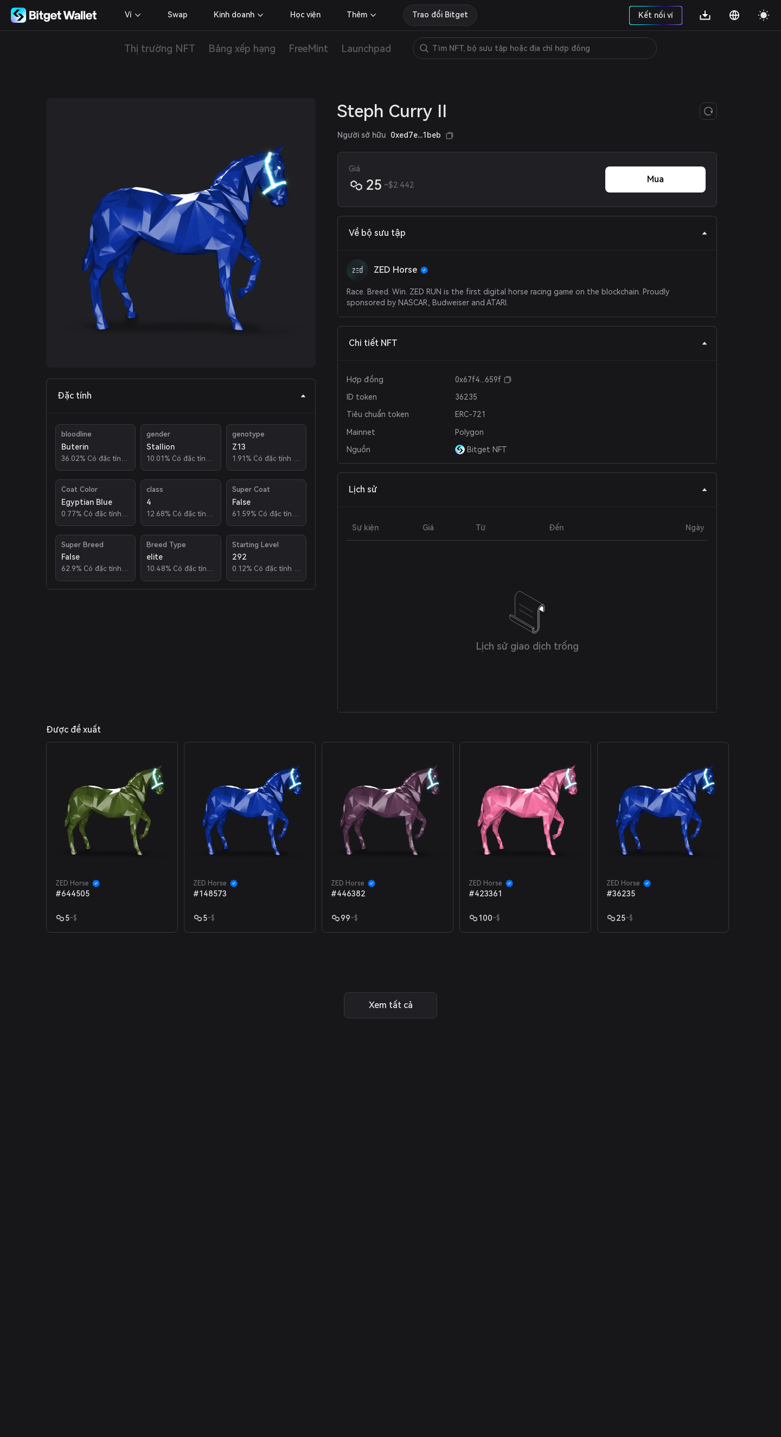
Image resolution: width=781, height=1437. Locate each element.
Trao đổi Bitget (440, 14)
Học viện (305, 14)
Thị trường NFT (159, 48)
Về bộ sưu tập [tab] (528, 233)
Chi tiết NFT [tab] (528, 343)
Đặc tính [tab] (181, 395)
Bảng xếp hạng (242, 48)
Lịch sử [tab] (528, 489)
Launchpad (366, 48)
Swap (178, 14)
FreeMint (308, 48)
